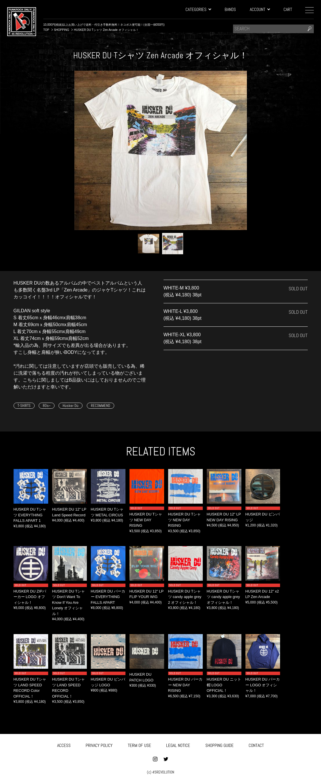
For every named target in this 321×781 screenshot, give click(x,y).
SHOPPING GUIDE (219, 744)
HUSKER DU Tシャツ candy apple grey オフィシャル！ (223, 597)
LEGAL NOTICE (178, 744)
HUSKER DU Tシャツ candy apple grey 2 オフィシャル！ (185, 597)
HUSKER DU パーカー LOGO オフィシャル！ (262, 685)
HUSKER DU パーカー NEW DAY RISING (185, 685)
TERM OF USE (139, 744)
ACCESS (64, 744)
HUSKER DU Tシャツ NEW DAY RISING (145, 520)
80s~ (46, 405)
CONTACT (256, 744)
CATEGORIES (198, 9)
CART (288, 9)
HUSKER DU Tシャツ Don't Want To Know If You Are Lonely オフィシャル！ (68, 602)
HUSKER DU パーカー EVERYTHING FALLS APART (108, 597)
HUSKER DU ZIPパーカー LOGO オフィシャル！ (30, 597)
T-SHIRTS (24, 405)
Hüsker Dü (70, 405)
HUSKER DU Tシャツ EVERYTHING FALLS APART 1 (30, 515)
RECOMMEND (100, 405)
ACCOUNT (260, 9)
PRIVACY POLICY (99, 744)
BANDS (230, 9)
